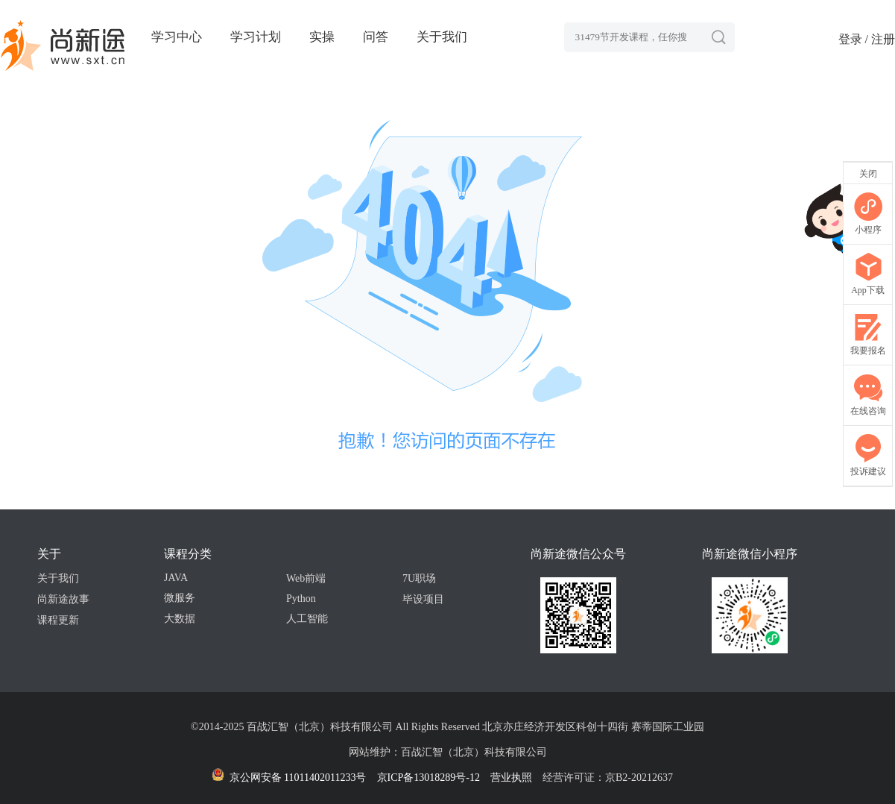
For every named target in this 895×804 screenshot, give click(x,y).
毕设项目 (423, 599)
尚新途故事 (63, 599)
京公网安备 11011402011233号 (289, 777)
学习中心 (176, 37)
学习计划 (255, 37)
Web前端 (306, 578)
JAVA (176, 577)
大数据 (179, 618)
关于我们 (442, 37)
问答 (375, 37)
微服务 (179, 597)
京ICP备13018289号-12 (428, 777)
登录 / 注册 (866, 39)
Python (301, 598)
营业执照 (511, 777)
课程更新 (58, 620)
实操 (322, 37)
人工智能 (307, 618)
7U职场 (419, 578)
